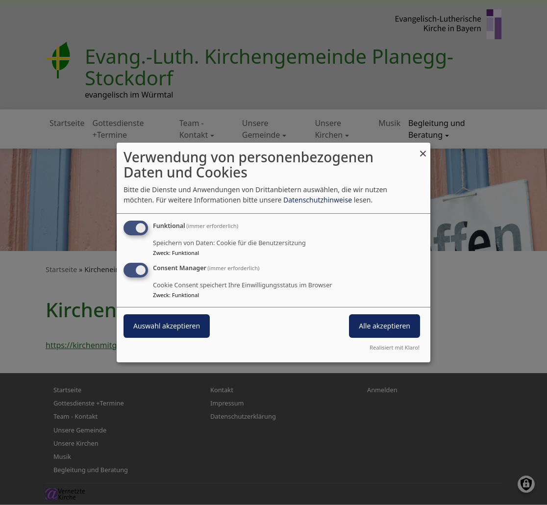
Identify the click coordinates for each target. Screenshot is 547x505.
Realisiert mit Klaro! (395, 347)
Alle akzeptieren (384, 325)
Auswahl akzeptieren (166, 325)
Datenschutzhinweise (317, 199)
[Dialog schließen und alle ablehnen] (423, 149)
